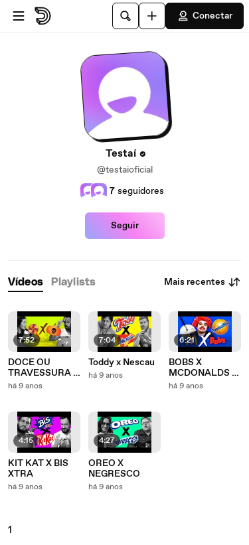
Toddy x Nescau (121, 362)
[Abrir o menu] (18, 16)
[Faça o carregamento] (152, 16)
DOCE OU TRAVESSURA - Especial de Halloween (42, 367)
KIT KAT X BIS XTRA (38, 468)
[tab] (25, 282)
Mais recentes (202, 282)
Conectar (204, 16)
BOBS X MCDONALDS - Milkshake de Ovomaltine (202, 367)
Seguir (125, 226)
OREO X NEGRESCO (114, 468)
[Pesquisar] (125, 16)
